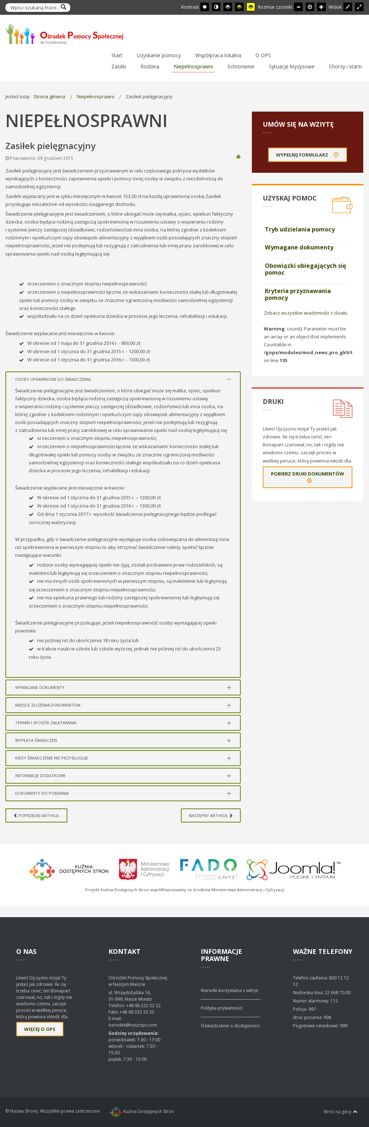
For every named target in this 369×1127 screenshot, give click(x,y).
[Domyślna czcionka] (310, 7)
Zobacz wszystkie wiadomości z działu (305, 313)
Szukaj (63, 8)
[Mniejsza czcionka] (298, 7)
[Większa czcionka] (321, 7)
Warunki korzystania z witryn (229, 990)
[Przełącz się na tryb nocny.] (216, 7)
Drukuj (238, 156)
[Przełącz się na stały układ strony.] (347, 7)
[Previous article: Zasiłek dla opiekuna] (36, 815)
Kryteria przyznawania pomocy (298, 294)
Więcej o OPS (39, 1029)
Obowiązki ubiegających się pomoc (305, 269)
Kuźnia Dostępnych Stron (142, 1111)
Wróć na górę (340, 1111)
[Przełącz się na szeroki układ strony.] (359, 7)
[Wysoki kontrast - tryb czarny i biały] (227, 7)
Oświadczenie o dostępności (230, 1026)
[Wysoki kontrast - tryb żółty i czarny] (250, 7)
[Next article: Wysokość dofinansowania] (211, 815)
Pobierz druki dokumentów (307, 477)
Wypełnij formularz (307, 154)
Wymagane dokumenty (299, 247)
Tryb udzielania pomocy (300, 229)
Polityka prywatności (222, 1008)
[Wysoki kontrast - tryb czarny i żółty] (239, 7)
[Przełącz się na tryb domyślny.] (204, 7)
